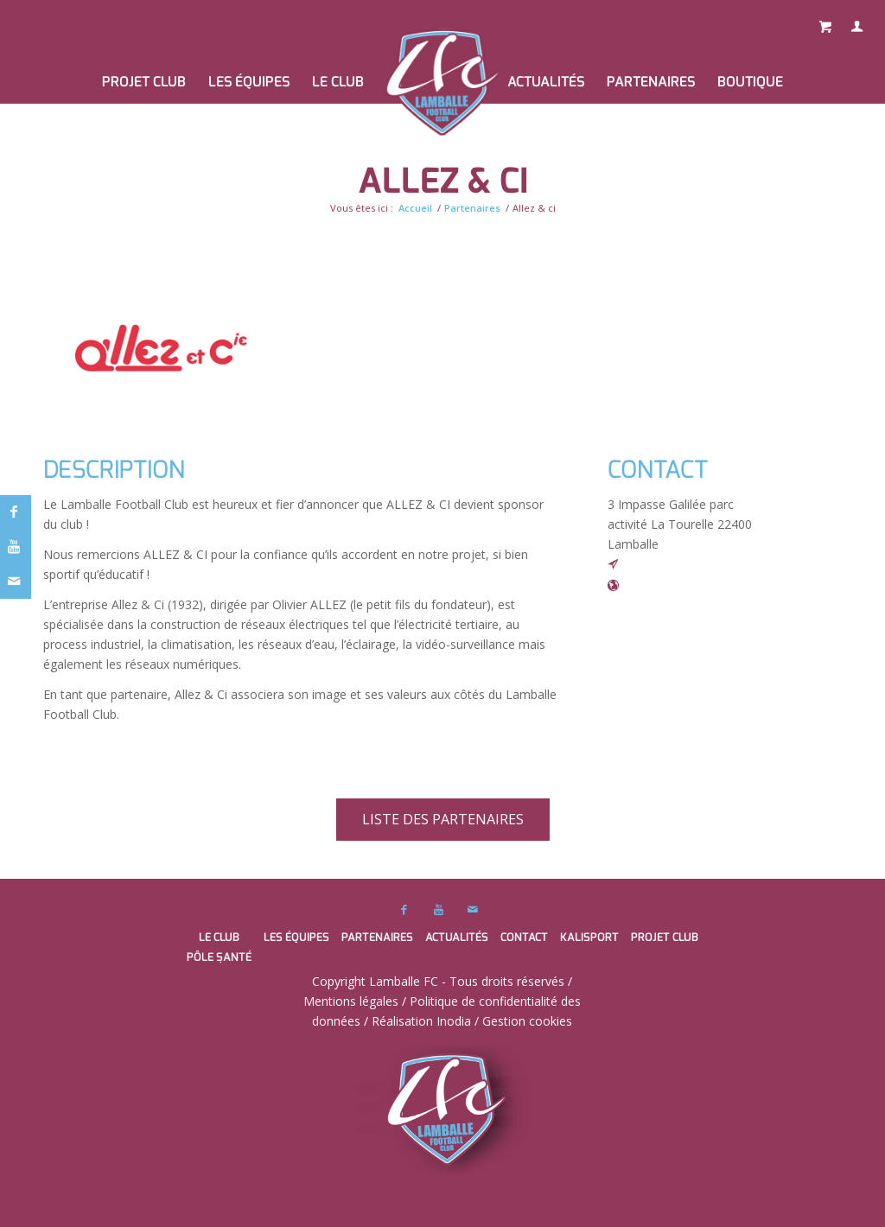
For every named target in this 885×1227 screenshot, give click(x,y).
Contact (524, 937)
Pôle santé (219, 957)
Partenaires (472, 207)
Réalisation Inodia (421, 1021)
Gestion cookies (527, 1021)
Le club (219, 937)
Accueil (415, 207)
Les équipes (296, 937)
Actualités (456, 937)
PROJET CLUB (664, 937)
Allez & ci (443, 181)
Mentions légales (350, 1001)
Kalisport (589, 937)
